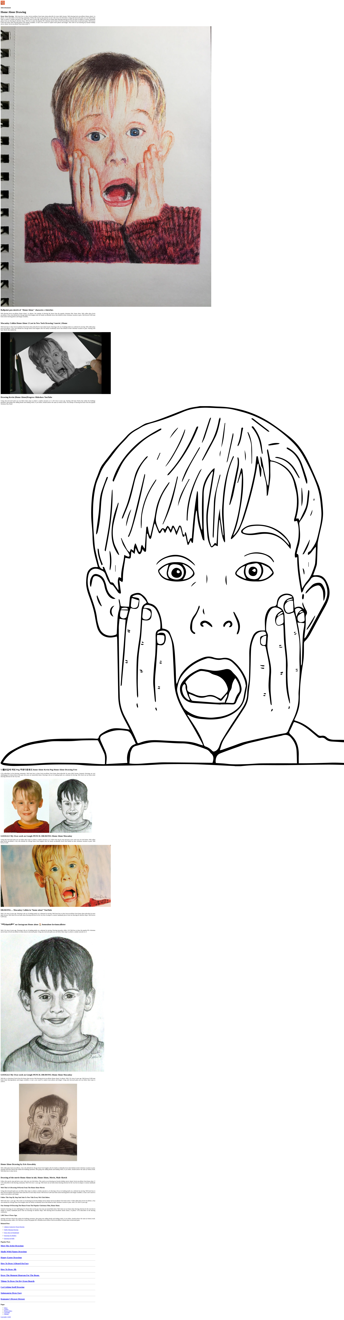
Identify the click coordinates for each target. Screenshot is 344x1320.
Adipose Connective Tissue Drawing (14, 1227)
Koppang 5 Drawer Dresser (13, 1299)
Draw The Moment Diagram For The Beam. (20, 1275)
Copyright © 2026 (6, 1317)
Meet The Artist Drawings (12, 1246)
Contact (6, 1309)
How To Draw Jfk (8, 1269)
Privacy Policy (8, 1311)
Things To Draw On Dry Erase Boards (17, 1281)
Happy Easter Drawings (11, 1257)
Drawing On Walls (9, 1238)
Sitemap (6, 1314)
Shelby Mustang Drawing (11, 1230)
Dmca (5, 1308)
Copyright (7, 1312)
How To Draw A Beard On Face (15, 1263)
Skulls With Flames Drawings (14, 1251)
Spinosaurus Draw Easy (11, 1293)
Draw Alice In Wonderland (11, 1232)
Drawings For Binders (10, 1235)
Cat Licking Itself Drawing (12, 1287)
